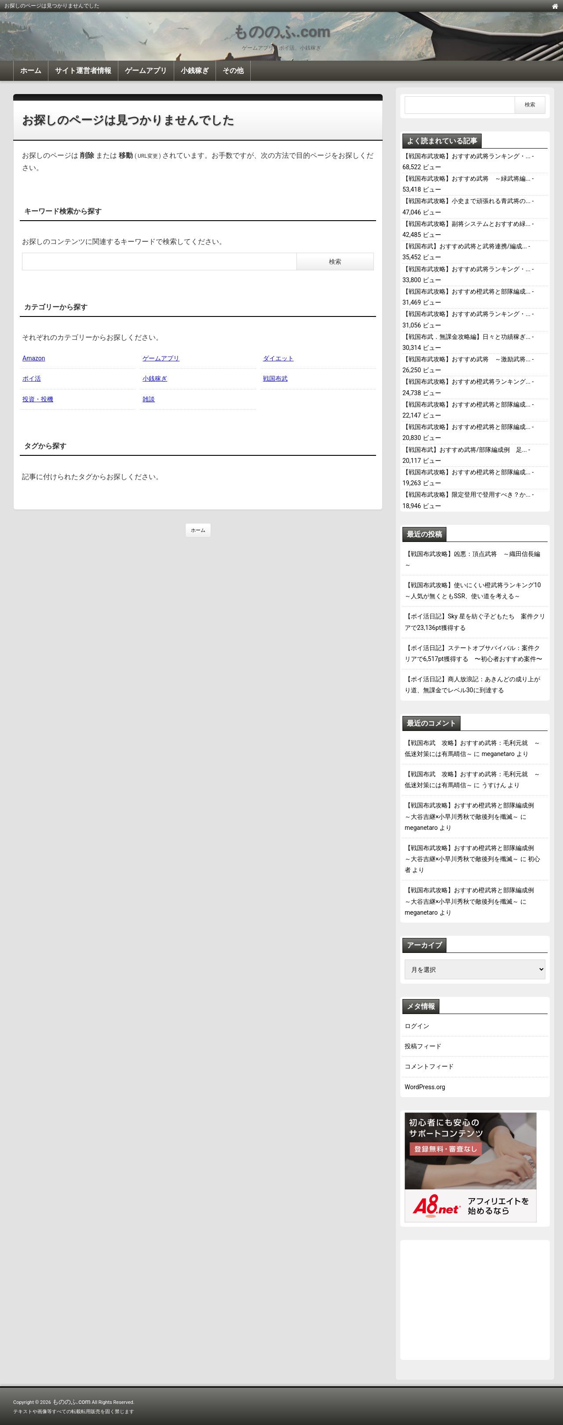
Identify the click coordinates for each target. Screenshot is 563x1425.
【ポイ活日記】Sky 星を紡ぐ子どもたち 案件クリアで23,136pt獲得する (475, 622)
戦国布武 (275, 378)
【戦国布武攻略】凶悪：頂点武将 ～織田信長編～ (472, 559)
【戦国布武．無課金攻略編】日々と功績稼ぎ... (466, 336)
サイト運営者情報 (83, 70)
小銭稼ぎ (195, 70)
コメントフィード (429, 1066)
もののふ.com (281, 32)
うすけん (494, 785)
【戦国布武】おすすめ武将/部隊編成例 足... (464, 449)
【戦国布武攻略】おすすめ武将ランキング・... (466, 156)
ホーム (30, 70)
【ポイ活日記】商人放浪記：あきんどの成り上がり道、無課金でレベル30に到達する (472, 685)
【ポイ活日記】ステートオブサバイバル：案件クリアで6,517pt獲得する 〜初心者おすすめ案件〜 (473, 653)
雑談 (149, 399)
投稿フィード (423, 1046)
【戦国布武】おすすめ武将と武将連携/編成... (464, 246)
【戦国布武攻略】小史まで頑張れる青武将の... (466, 200)
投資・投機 (37, 399)
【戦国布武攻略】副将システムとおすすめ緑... (466, 223)
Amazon (33, 358)
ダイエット (278, 358)
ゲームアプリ (146, 70)
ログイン (417, 1025)
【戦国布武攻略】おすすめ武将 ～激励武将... (466, 359)
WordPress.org (425, 1087)
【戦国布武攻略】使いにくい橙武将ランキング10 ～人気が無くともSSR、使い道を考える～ (475, 591)
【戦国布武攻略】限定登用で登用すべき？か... (466, 494)
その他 (233, 70)
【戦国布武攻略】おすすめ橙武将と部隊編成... (466, 291)
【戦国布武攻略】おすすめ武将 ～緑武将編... (466, 178)
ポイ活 (31, 378)
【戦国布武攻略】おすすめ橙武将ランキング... (466, 381)
